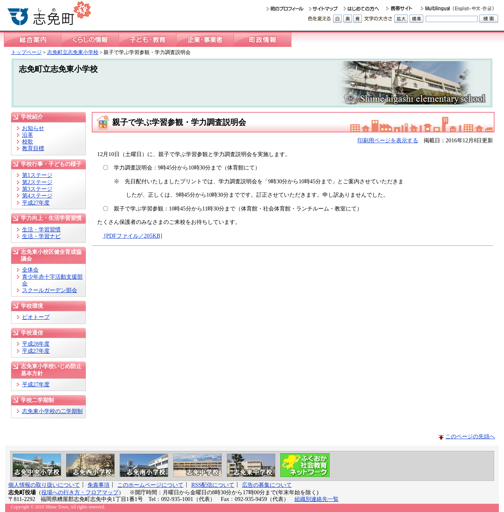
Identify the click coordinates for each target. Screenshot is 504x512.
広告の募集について (267, 485)
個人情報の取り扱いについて (44, 485)
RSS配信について (213, 485)
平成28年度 (36, 344)
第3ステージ (37, 189)
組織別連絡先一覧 (317, 499)
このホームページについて (150, 485)
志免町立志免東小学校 (72, 52)
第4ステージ (37, 195)
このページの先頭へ (470, 436)
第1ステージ (37, 175)
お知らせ (33, 128)
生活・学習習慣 (41, 229)
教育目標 (33, 148)
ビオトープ (36, 317)
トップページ (26, 52)
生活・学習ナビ (41, 236)
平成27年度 (36, 202)
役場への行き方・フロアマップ (80, 492)
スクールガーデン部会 (49, 290)
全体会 (30, 269)
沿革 (27, 135)
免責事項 (98, 485)
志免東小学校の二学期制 (52, 411)
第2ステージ (37, 182)
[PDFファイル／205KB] (132, 236)
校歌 (27, 141)
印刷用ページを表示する (388, 140)
